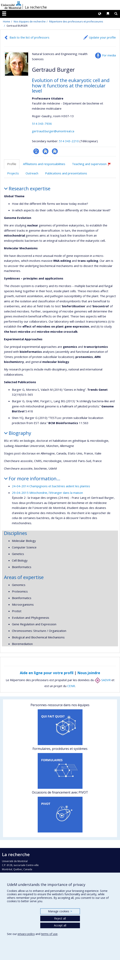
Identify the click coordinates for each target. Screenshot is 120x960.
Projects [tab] (13, 173)
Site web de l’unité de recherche (45, 151)
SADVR (103, 680)
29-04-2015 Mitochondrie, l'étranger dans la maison (47, 493)
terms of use (49, 934)
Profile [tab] (11, 164)
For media (109, 55)
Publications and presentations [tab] (66, 173)
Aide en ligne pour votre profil (46, 672)
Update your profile (102, 37)
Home (6, 21)
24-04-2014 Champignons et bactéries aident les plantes (51, 486)
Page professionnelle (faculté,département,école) (36, 151)
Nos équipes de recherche (30, 21)
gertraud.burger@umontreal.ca (53, 131)
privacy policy (26, 934)
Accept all (60, 925)
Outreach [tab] (32, 173)
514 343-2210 (69, 141)
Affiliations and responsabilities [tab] (44, 164)
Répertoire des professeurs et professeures (76, 21)
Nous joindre (88, 672)
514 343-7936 (42, 124)
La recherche (36, 7)
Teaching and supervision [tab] (93, 165)
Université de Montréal (11, 5)
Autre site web (55, 151)
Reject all (60, 918)
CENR (71, 686)
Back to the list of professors (29, 37)
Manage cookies (60, 911)
